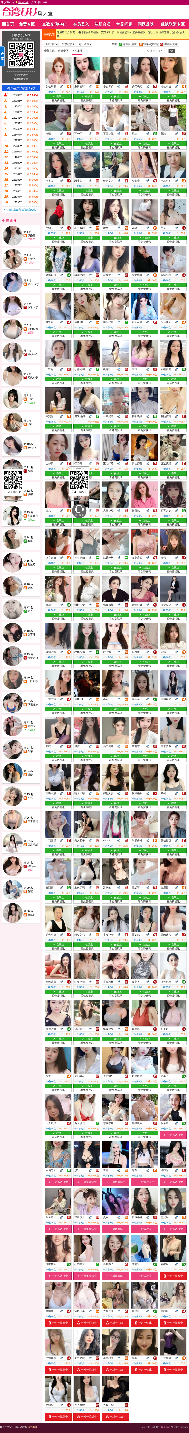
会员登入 (81, 24)
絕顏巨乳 (33, 354)
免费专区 (27, 24)
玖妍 (30, 424)
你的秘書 (33, 328)
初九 (30, 797)
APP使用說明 (21, 75)
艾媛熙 (31, 258)
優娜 (30, 494)
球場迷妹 (33, 704)
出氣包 (31, 914)
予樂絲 (31, 235)
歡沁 (30, 541)
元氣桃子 (33, 377)
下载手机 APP (21, 35)
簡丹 (30, 611)
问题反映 (146, 24)
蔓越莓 (31, 564)
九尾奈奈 (33, 515)
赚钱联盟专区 (173, 24)
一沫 (30, 399)
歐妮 (30, 587)
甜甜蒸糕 (33, 844)
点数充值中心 (54, 24)
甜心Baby (33, 284)
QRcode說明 (21, 79)
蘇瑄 (30, 891)
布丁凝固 (33, 821)
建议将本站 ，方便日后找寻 (24, 2)
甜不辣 (31, 634)
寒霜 (30, 470)
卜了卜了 (33, 307)
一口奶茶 (33, 681)
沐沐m (31, 726)
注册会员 (102, 24)
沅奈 (30, 774)
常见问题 (124, 24)
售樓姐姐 (33, 657)
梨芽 (30, 751)
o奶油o (32, 866)
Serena (32, 447)
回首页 (8, 24)
